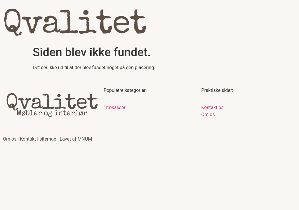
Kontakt (28, 139)
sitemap (47, 139)
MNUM (84, 139)
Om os (9, 139)
